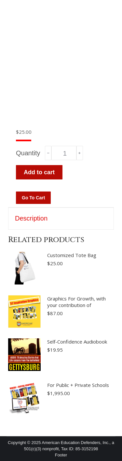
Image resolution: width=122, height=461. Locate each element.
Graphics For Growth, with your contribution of (76, 301)
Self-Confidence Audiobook (77, 341)
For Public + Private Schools (78, 385)
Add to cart (39, 172)
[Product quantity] (63, 153)
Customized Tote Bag (71, 255)
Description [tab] (31, 218)
